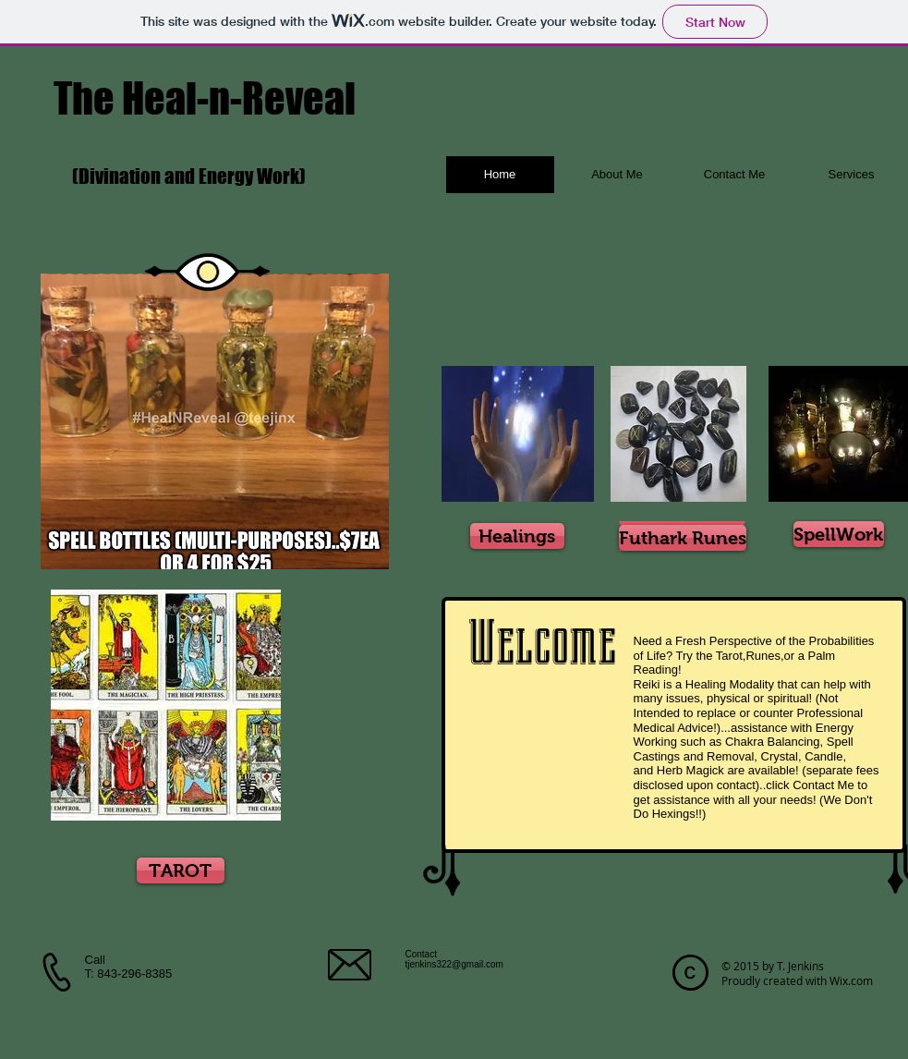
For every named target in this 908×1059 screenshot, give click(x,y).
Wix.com (851, 980)
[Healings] (517, 536)
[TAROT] (180, 870)
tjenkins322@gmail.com (454, 964)
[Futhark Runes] (682, 538)
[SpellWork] (838, 534)
